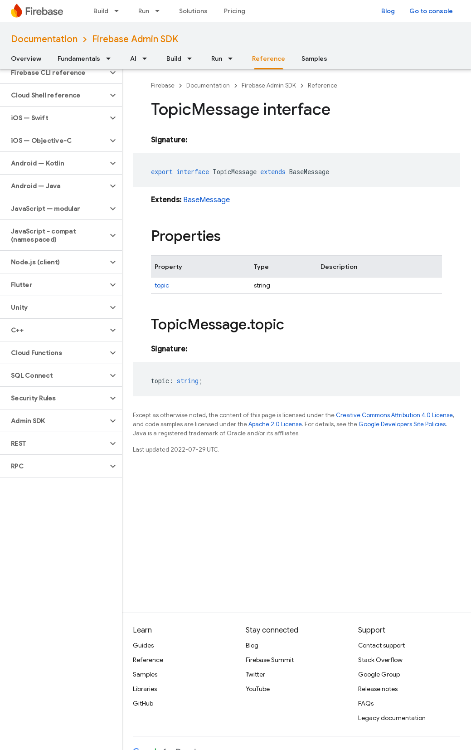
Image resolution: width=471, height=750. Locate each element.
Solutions (193, 11)
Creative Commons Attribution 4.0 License (394, 415)
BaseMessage (206, 200)
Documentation (44, 39)
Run (143, 11)
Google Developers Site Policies (402, 424)
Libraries (145, 689)
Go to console (431, 11)
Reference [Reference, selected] (268, 58)
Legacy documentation (392, 718)
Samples (314, 58)
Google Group (379, 674)
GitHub (143, 703)
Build (100, 11)
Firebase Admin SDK (135, 39)
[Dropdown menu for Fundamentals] (111, 58)
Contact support (381, 645)
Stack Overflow (380, 660)
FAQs (366, 703)
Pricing (234, 11)
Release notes (378, 689)
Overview (26, 58)
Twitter (255, 674)
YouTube (258, 689)
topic (162, 285)
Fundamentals (79, 58)
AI (133, 58)
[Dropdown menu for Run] (160, 11)
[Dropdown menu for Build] (119, 11)
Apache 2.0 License (275, 424)
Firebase (163, 85)
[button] (53, 72)
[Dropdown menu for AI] (147, 58)
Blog (388, 11)
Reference (322, 85)
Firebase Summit (270, 660)
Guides (143, 645)
